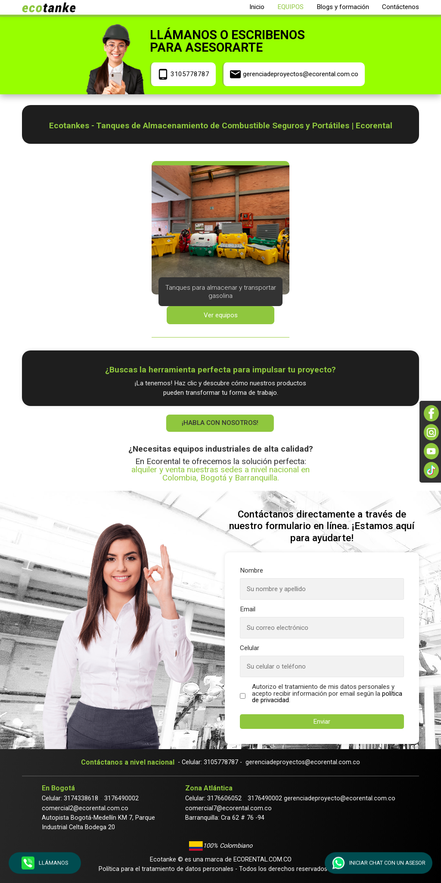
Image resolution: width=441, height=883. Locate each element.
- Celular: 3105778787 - (210, 762)
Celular (249, 648)
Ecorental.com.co (262, 859)
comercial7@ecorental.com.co (228, 808)
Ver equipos (221, 315)
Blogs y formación (343, 7)
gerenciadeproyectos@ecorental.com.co (302, 762)
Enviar (321, 721)
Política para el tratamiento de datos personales (166, 869)
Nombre (251, 570)
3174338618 (81, 798)
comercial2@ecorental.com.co (85, 808)
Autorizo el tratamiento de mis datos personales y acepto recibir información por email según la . (327, 693)
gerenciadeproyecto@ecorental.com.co (339, 798)
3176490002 (121, 798)
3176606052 (224, 798)
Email (247, 609)
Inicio (256, 7)
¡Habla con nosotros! (219, 423)
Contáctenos (400, 7)
